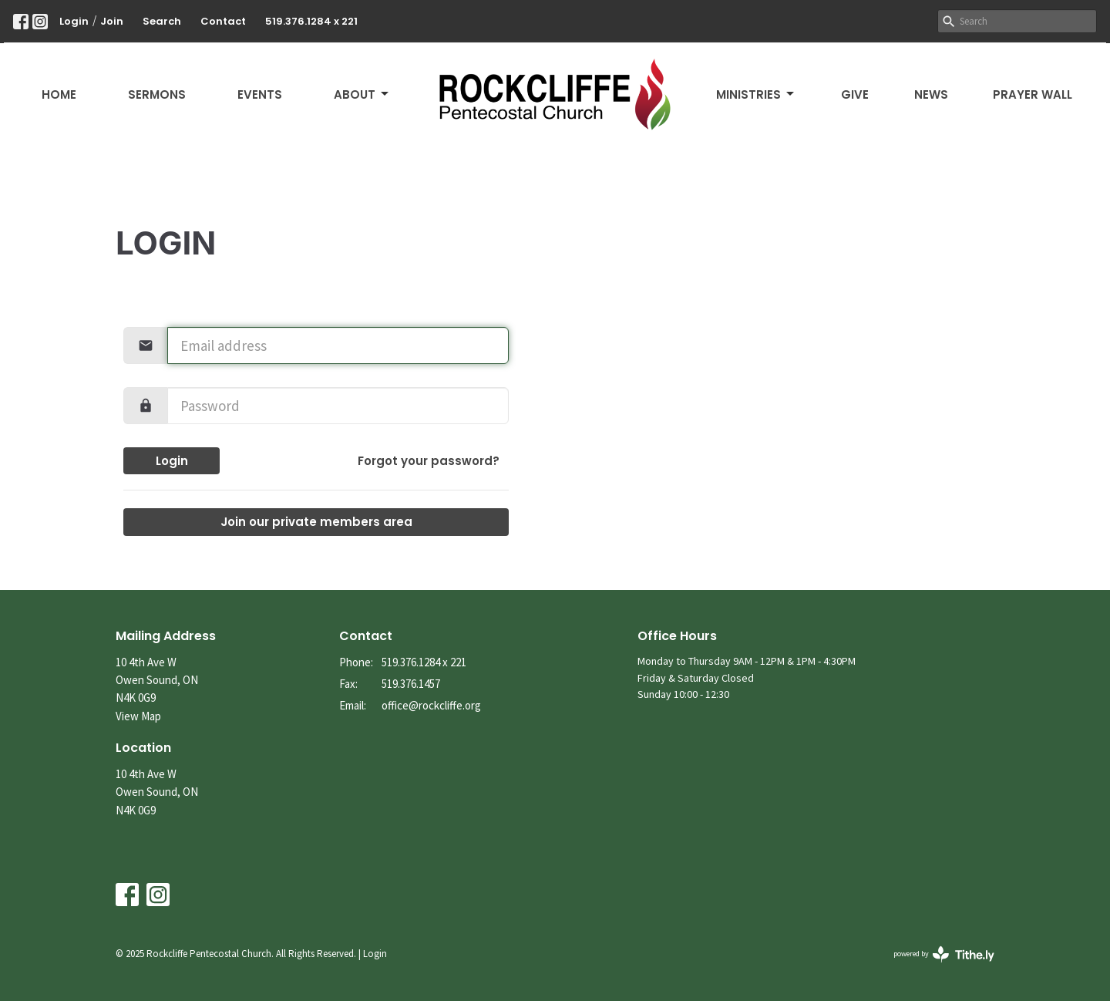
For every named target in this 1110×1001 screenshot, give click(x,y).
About (362, 94)
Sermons (157, 94)
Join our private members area (316, 522)
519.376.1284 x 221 (311, 21)
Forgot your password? (429, 461)
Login (74, 21)
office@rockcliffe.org (431, 705)
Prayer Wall (1032, 94)
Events (259, 94)
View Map (138, 716)
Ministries (756, 94)
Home (59, 94)
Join (111, 21)
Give (855, 94)
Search (162, 21)
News (931, 94)
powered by (943, 954)
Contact (223, 21)
